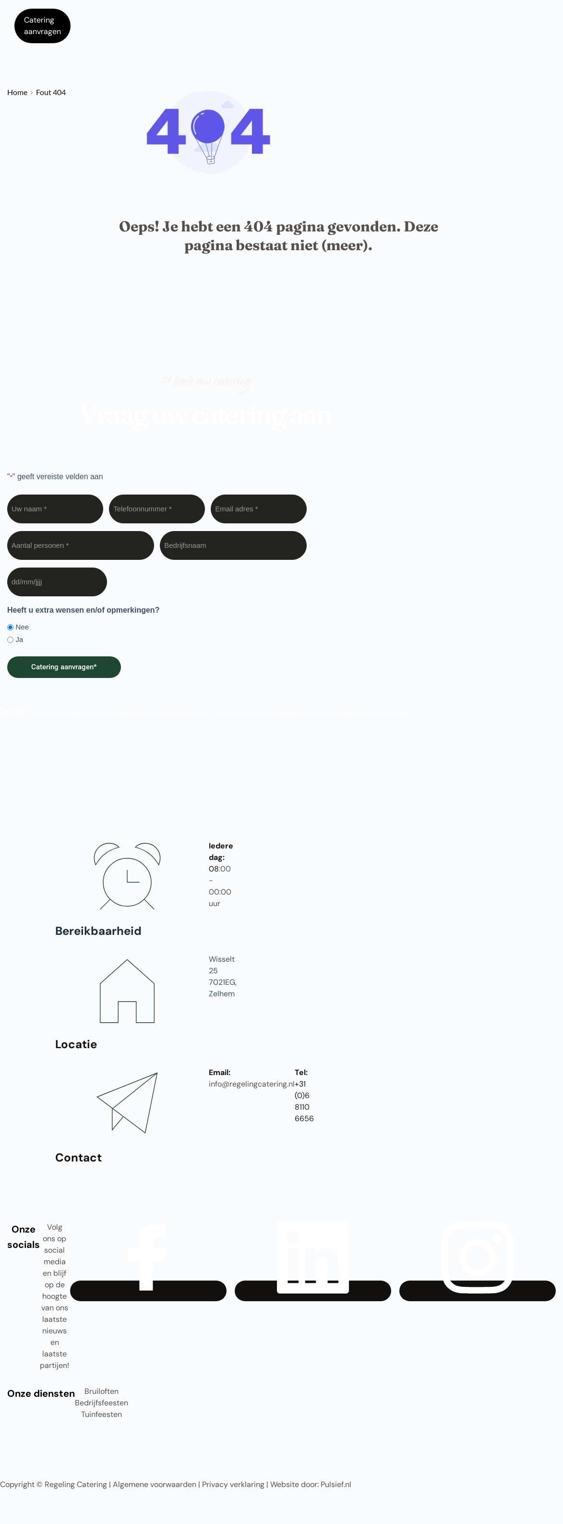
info (215, 1084)
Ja (19, 639)
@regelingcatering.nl (258, 1084)
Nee (22, 627)
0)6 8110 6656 (304, 1107)
